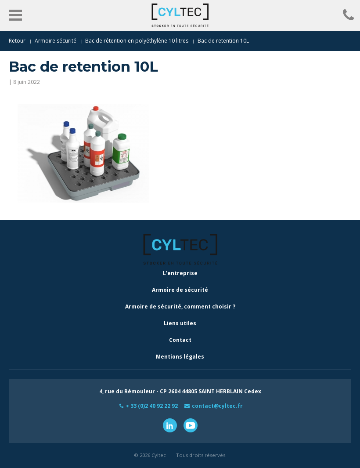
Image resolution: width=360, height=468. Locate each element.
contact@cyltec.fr (217, 406)
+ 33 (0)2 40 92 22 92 (152, 406)
